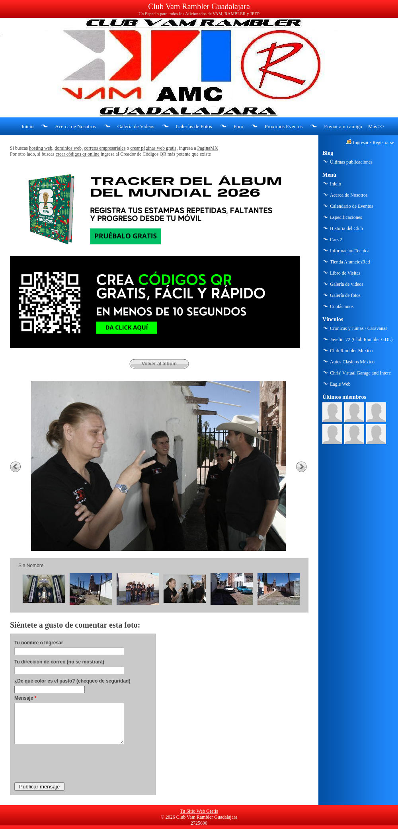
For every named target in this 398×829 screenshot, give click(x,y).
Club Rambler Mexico (351, 350)
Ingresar (53, 643)
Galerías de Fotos (194, 126)
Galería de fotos (345, 295)
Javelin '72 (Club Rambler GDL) (361, 339)
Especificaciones (346, 217)
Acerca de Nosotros (75, 126)
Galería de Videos (135, 126)
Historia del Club (346, 228)
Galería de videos (346, 284)
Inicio (27, 126)
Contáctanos (341, 306)
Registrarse (383, 142)
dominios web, (69, 148)
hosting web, (41, 148)
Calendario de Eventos (351, 206)
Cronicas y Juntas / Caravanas (358, 328)
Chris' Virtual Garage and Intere (360, 373)
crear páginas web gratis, (154, 148)
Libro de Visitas (345, 273)
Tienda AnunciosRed (350, 262)
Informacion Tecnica (349, 251)
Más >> (376, 126)
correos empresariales (104, 148)
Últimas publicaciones (351, 162)
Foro (239, 126)
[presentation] (74, 762)
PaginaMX (207, 148)
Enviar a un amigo (343, 126)
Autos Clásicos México (352, 362)
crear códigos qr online (78, 154)
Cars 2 (336, 239)
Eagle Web (340, 384)
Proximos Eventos (283, 126)
